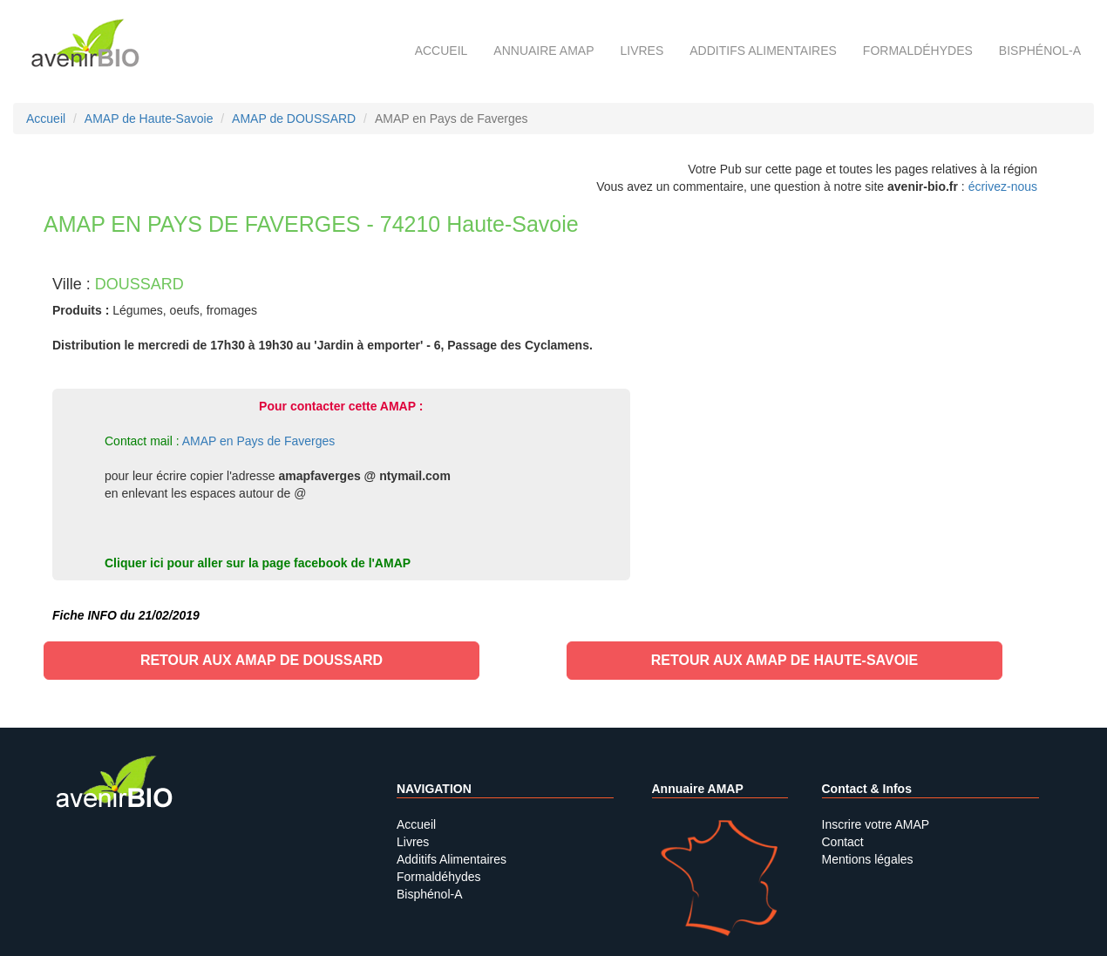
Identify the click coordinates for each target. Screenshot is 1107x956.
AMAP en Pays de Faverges (259, 441)
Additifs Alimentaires (451, 859)
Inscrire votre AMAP (876, 824)
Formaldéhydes (918, 51)
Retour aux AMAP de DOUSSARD (261, 660)
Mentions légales (867, 859)
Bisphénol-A (1040, 51)
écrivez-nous (1002, 186)
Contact (843, 842)
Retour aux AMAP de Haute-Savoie (784, 660)
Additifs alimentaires (763, 51)
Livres (641, 51)
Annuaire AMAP (543, 51)
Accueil (441, 51)
